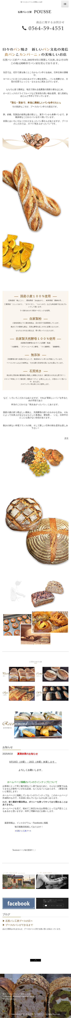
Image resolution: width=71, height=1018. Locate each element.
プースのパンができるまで (19, 925)
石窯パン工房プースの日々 (19, 921)
